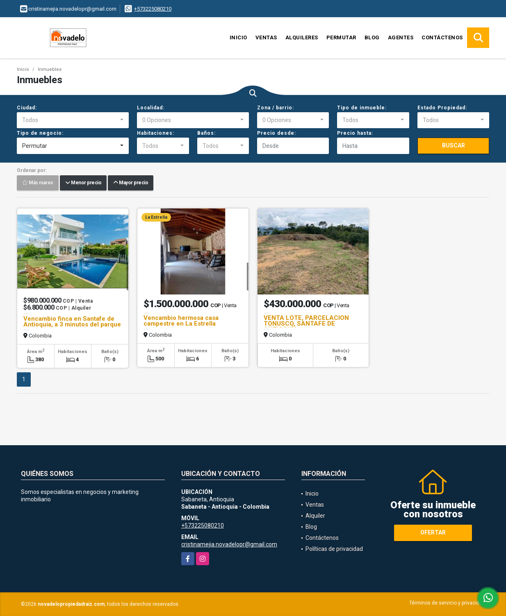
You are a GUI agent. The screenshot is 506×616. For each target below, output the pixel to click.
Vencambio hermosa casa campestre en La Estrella (181, 320)
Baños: (206, 133)
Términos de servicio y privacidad (447, 603)
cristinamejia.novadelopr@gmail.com (229, 544)
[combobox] (73, 120)
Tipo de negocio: (40, 133)
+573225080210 (152, 9)
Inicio (238, 37)
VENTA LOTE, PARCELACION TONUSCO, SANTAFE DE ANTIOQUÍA (306, 323)
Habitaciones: (155, 133)
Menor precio (83, 183)
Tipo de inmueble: (362, 108)
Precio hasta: (355, 133)
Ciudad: (27, 108)
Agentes (401, 37)
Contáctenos (442, 37)
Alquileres (301, 37)
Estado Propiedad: (442, 108)
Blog (372, 37)
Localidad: (150, 108)
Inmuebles (50, 69)
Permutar (341, 37)
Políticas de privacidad (334, 549)
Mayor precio (130, 183)
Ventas (266, 37)
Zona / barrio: (275, 108)
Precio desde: (276, 133)
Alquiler (315, 515)
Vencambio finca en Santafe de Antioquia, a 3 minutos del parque (72, 321)
